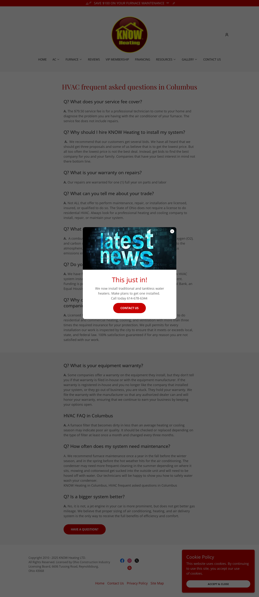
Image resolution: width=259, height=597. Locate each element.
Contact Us (129, 308)
